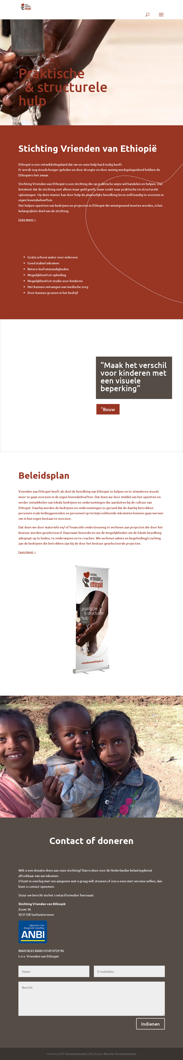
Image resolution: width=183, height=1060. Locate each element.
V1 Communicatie (73, 1054)
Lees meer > (27, 219)
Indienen (150, 1024)
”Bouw (108, 411)
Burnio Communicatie (120, 1054)
